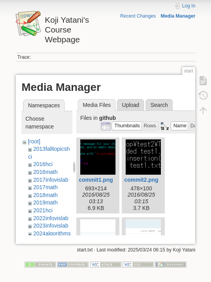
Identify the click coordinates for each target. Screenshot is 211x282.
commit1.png (96, 180)
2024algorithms (52, 233)
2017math (45, 187)
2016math (45, 172)
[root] (34, 141)
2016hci (42, 164)
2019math (45, 202)
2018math (45, 195)
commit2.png (141, 180)
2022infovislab (51, 218)
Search (159, 105)
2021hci (42, 210)
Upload (130, 105)
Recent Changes (138, 16)
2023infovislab (51, 225)
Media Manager (178, 16)
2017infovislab (51, 180)
